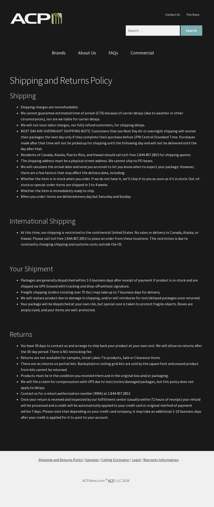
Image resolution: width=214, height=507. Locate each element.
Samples (92, 459)
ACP (111, 480)
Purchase (193, 14)
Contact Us (172, 14)
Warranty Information (161, 459)
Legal (136, 459)
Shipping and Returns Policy (60, 459)
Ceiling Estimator (115, 459)
